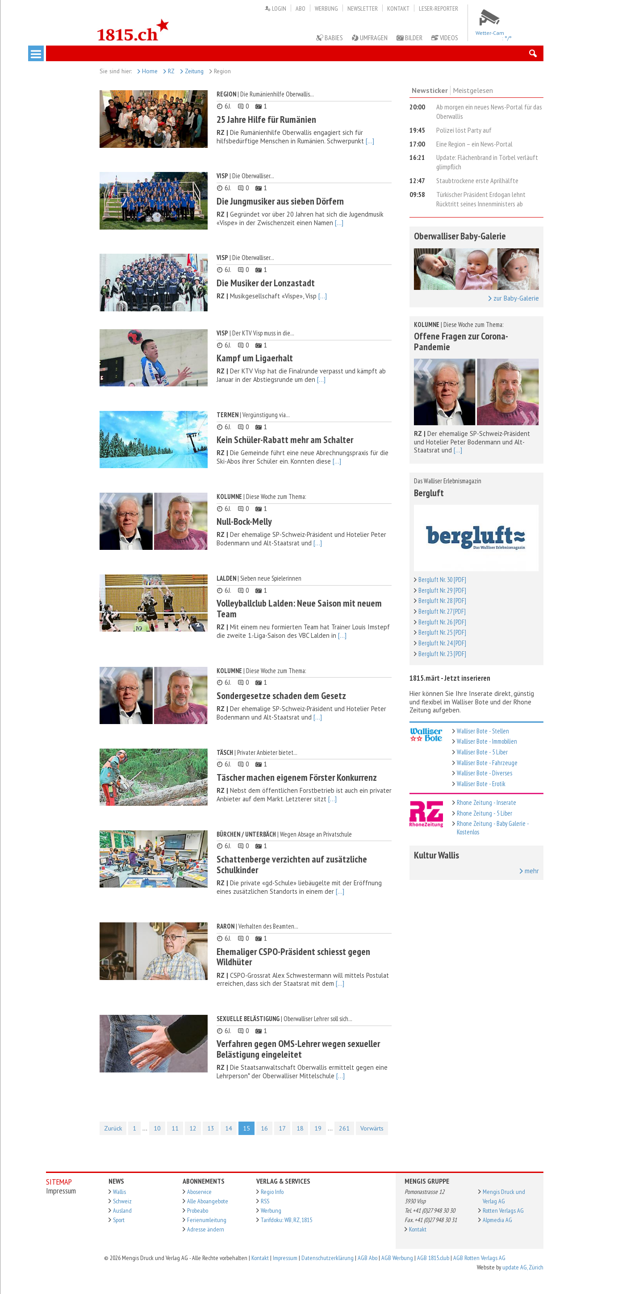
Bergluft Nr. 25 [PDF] (442, 632)
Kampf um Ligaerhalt (255, 358)
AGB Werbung (397, 1258)
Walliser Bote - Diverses (484, 773)
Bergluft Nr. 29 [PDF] (442, 590)
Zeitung (192, 71)
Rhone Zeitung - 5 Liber (484, 813)
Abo (300, 8)
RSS (265, 1201)
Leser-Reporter (438, 8)
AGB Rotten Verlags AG (479, 1258)
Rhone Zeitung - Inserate (486, 802)
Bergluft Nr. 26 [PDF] (442, 622)
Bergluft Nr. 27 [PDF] (442, 611)
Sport (119, 1220)
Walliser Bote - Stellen (483, 731)
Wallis (119, 1192)
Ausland (122, 1210)
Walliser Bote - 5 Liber (482, 752)
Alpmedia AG (497, 1220)
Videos (444, 37)
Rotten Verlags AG (503, 1210)
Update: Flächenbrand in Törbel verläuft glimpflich (487, 162)
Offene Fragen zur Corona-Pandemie (461, 341)
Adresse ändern (205, 1229)
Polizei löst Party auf (464, 130)
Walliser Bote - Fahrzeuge (487, 762)
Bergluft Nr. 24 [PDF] (442, 643)
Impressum (285, 1258)
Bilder (409, 37)
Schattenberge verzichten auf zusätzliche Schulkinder (292, 864)
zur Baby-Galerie (514, 298)
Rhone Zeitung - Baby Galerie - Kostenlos (493, 827)
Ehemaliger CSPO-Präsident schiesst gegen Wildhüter (293, 956)
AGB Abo (367, 1258)
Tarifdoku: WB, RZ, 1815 (286, 1220)
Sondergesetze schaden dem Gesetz (281, 695)
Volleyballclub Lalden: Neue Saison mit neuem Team (299, 608)
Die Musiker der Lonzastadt (266, 282)
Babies (329, 37)
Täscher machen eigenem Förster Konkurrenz (297, 777)
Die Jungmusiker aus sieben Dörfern (280, 201)
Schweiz (122, 1201)
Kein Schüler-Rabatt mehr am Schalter (285, 439)
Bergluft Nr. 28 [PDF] (442, 600)
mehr (529, 871)
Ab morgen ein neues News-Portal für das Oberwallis (489, 111)
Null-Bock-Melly (244, 521)
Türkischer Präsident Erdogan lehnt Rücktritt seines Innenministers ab (481, 199)
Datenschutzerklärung (327, 1258)
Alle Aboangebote (207, 1201)
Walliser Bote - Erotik (481, 783)
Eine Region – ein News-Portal (474, 143)
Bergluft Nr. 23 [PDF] (442, 653)
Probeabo (197, 1210)
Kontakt (398, 8)
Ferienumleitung (206, 1220)
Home (148, 71)
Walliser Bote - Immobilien (487, 741)
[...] (370, 141)
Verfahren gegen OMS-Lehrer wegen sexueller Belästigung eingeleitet (298, 1048)
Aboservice (199, 1192)
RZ (169, 71)
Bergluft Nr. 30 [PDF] (442, 579)
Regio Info (272, 1192)
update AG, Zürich (522, 1267)
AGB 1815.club (433, 1258)
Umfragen (370, 37)
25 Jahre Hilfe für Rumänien (266, 119)
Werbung (326, 8)
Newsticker (430, 90)
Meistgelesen (473, 90)
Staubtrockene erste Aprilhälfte (477, 180)
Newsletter (362, 8)
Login (275, 8)
